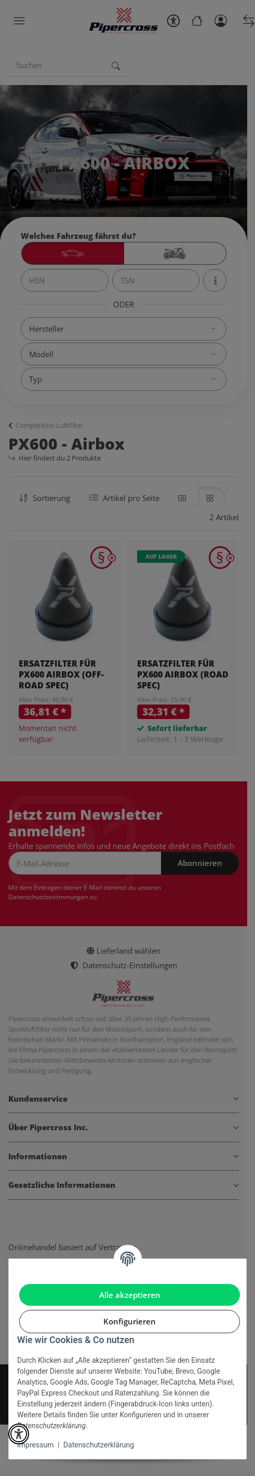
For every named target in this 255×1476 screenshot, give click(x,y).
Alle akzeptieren (129, 1295)
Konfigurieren (129, 1321)
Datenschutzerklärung (98, 1445)
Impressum (35, 1445)
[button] (18, 1434)
